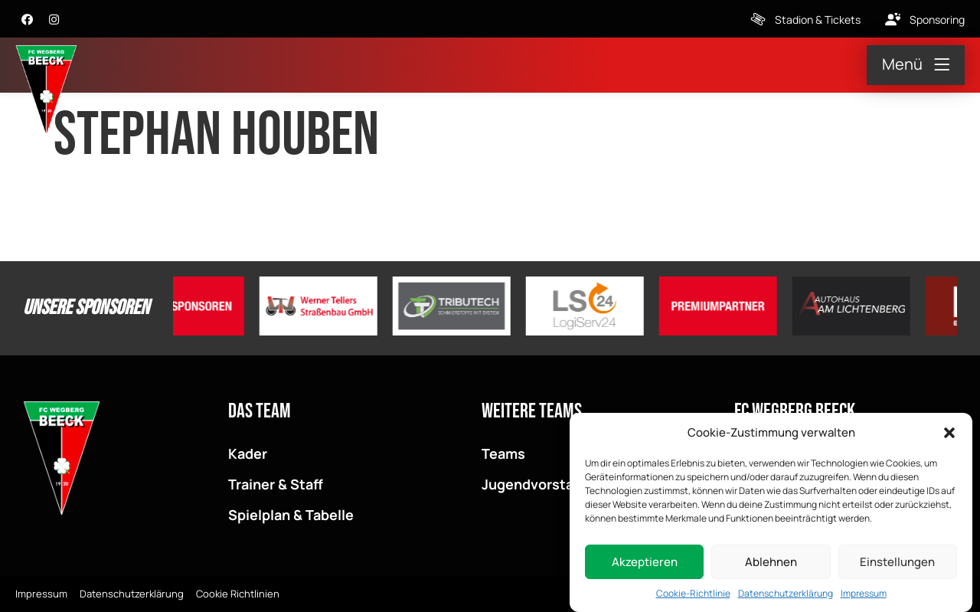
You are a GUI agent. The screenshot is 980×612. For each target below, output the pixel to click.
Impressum (864, 595)
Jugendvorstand (536, 484)
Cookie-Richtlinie (693, 595)
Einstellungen (897, 564)
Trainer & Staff (275, 484)
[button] (949, 435)
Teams (503, 453)
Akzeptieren (645, 564)
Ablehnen (771, 564)
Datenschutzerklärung (785, 595)
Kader (247, 453)
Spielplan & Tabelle (291, 515)
